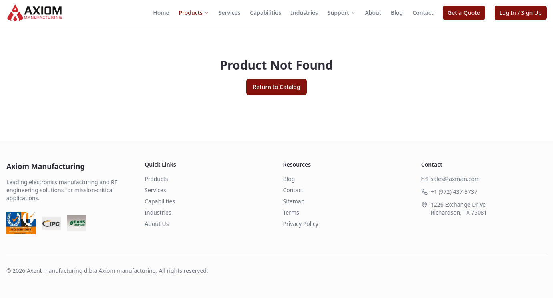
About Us (157, 224)
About (373, 12)
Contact (422, 12)
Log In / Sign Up (520, 12)
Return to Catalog (276, 87)
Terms (291, 212)
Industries (304, 12)
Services (230, 12)
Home (161, 12)
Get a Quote (464, 12)
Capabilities (265, 12)
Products (194, 12)
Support (342, 12)
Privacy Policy (300, 224)
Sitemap (294, 201)
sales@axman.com (455, 179)
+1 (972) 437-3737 (454, 191)
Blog (397, 12)
